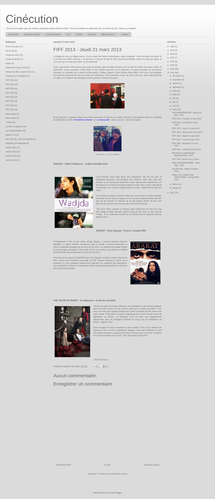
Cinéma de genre (13, 46)
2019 (172, 50)
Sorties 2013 (11, 152)
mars (174, 109)
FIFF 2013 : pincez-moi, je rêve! (185, 159)
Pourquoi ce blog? (32, 34)
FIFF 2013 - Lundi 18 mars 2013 (185, 139)
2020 (172, 46)
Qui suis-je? (13, 34)
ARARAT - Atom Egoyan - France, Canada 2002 (121, 230)
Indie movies (11, 118)
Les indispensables (14, 131)
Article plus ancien (151, 465)
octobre (175, 83)
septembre (177, 87)
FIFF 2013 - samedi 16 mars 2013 (186, 149)
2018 (172, 54)
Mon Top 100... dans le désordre (19, 139)
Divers (8, 63)
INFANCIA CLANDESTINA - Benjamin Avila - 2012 (184, 154)
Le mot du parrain (53, 34)
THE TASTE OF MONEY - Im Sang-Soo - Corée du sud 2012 (84, 300)
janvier (175, 188)
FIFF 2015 (10, 93)
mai (174, 102)
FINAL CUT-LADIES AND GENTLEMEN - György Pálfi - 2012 (186, 177)
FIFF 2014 (10, 88)
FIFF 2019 (10, 110)
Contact (125, 34)
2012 (172, 193)
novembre (177, 80)
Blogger (118, 493)
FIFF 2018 (10, 105)
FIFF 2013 (10, 84)
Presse (79, 34)
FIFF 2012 (10, 80)
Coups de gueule (13, 59)
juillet (174, 94)
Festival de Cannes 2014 (16, 67)
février (175, 184)
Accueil (107, 465)
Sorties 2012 (11, 147)
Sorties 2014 (11, 156)
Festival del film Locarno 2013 (18, 72)
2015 (172, 65)
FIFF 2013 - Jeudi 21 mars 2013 (185, 128)
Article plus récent (63, 465)
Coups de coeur (12, 55)
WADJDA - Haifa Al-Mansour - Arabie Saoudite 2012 (80, 164)
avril (174, 106)
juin (174, 98)
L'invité (8, 122)
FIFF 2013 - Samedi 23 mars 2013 (186, 119)
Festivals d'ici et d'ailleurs (16, 76)
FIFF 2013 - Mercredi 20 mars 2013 (187, 132)
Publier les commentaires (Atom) (113, 474)
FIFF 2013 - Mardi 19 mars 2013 (186, 136)
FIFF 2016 (10, 97)
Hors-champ (11, 114)
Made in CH (11, 135)
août (174, 91)
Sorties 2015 (11, 160)
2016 (172, 61)
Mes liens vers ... (109, 34)
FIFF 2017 (10, 101)
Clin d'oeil (10, 51)
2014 (172, 69)
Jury (68, 34)
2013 (172, 73)
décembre (177, 76)
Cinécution (32, 19)
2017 (172, 58)
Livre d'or (92, 34)
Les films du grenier (14, 126)
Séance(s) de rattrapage (16, 143)
